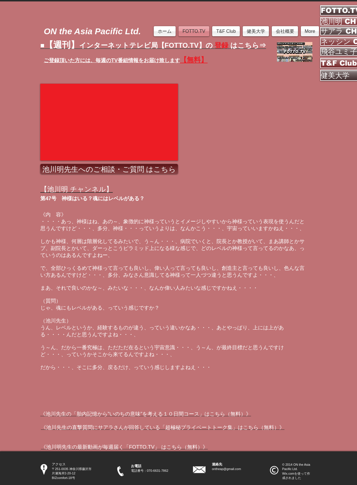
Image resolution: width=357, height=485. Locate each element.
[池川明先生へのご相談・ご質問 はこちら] (109, 169)
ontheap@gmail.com (226, 469)
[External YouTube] (109, 122)
